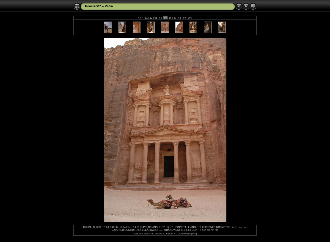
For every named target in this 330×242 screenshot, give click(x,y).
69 (184, 17)
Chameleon (185, 233)
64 (161, 17)
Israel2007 (93, 6)
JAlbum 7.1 (171, 233)
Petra (109, 6)
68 (180, 17)
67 (175, 17)
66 (170, 17)
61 (146, 17)
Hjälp (195, 233)
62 (151, 17)
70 (189, 17)
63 (156, 17)
